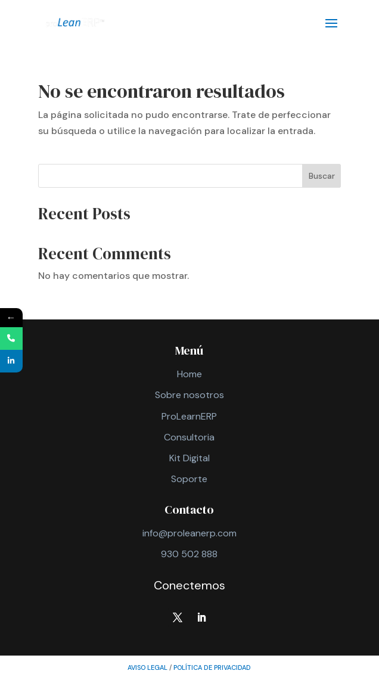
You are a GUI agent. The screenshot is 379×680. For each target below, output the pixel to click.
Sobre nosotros (189, 395)
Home (189, 374)
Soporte (189, 479)
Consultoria (189, 437)
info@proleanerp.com (189, 533)
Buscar (322, 175)
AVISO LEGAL (147, 667)
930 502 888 (189, 554)
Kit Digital (189, 458)
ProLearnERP (189, 416)
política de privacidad (212, 667)
